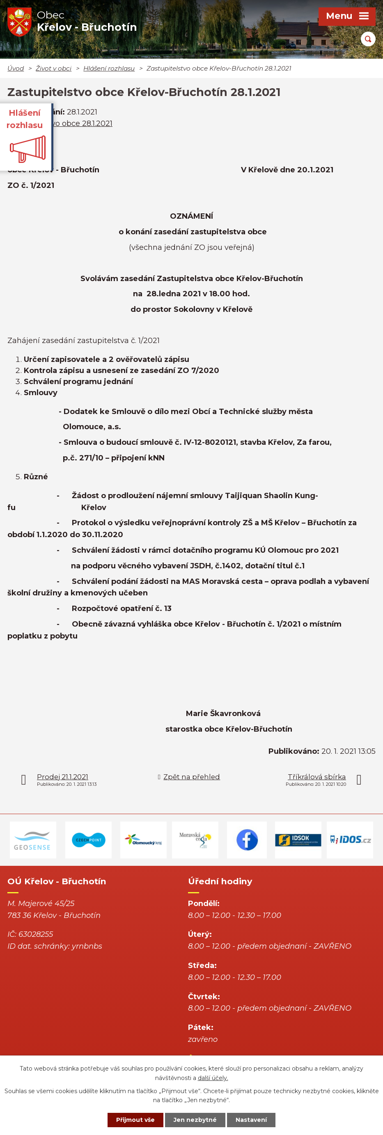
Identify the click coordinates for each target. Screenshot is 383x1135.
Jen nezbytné (195, 1120)
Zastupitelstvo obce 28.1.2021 (59, 123)
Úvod (15, 68)
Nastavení (251, 1120)
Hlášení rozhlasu (109, 68)
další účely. (213, 1078)
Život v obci (53, 68)
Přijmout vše (135, 1120)
